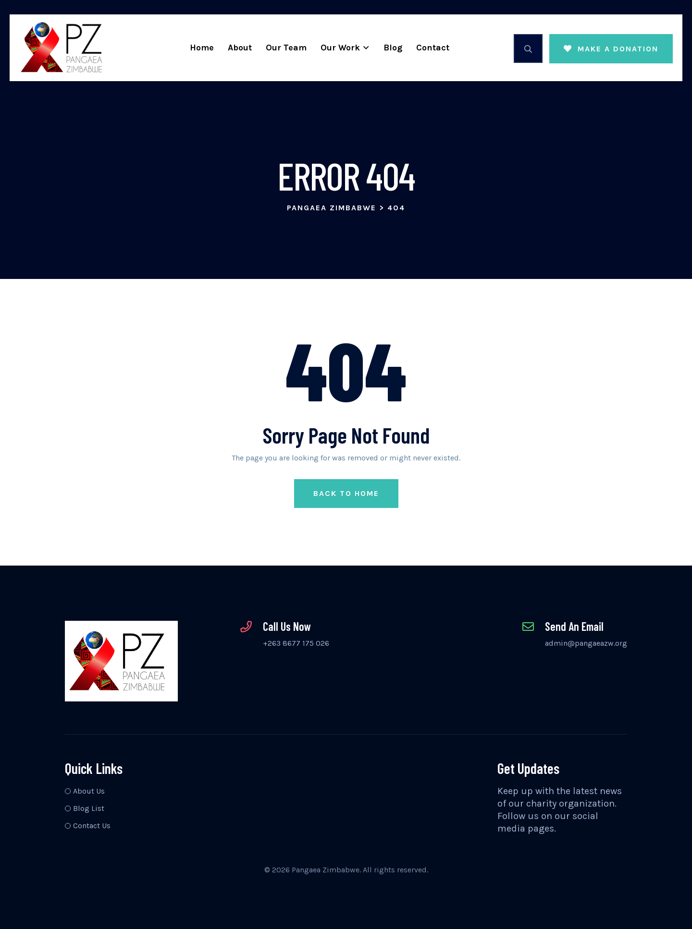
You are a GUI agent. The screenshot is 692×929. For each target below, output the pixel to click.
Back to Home (346, 493)
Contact (432, 47)
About (240, 47)
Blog (392, 47)
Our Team (286, 47)
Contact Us (92, 825)
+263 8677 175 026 (296, 643)
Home (202, 47)
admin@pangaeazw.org (586, 643)
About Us (89, 791)
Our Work (340, 47)
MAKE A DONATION (611, 48)
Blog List (88, 808)
